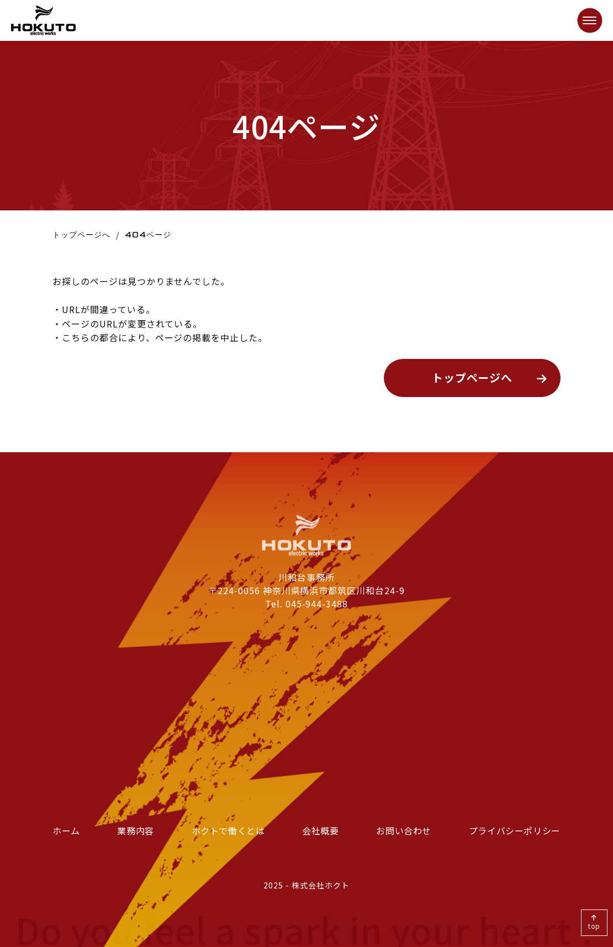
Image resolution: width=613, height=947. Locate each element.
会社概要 (320, 830)
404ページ (148, 235)
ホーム (66, 830)
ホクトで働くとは (228, 830)
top (594, 925)
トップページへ (81, 235)
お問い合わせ (403, 830)
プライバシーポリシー (515, 830)
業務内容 (135, 830)
